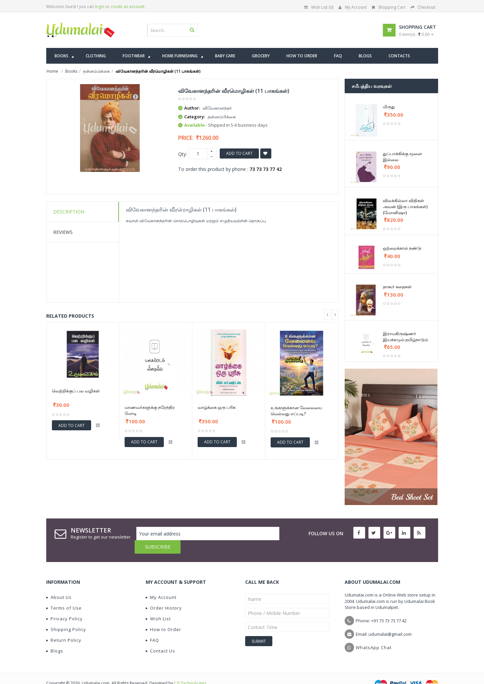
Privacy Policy (64, 605)
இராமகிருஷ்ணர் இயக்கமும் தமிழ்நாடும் (405, 336)
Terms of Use (64, 595)
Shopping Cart (388, 7)
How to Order (163, 616)
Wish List (158, 605)
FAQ (152, 627)
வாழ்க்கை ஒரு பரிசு (216, 407)
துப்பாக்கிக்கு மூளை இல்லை (402, 156)
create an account (127, 6)
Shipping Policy (66, 616)
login (99, 6)
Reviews (63, 232)
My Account (353, 7)
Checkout (423, 7)
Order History (164, 595)
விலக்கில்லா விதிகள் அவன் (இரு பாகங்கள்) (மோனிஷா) (405, 206)
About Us (59, 584)
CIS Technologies (190, 670)
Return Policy (63, 627)
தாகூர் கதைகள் (397, 287)
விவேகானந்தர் (217, 108)
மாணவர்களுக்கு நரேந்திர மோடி (150, 410)
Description (68, 211)
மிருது (389, 107)
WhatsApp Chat (374, 634)
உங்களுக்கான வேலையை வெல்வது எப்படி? (296, 411)
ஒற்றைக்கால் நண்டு (402, 248)
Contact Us (160, 637)
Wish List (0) (318, 7)
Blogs (54, 637)
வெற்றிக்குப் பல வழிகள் (76, 391)
